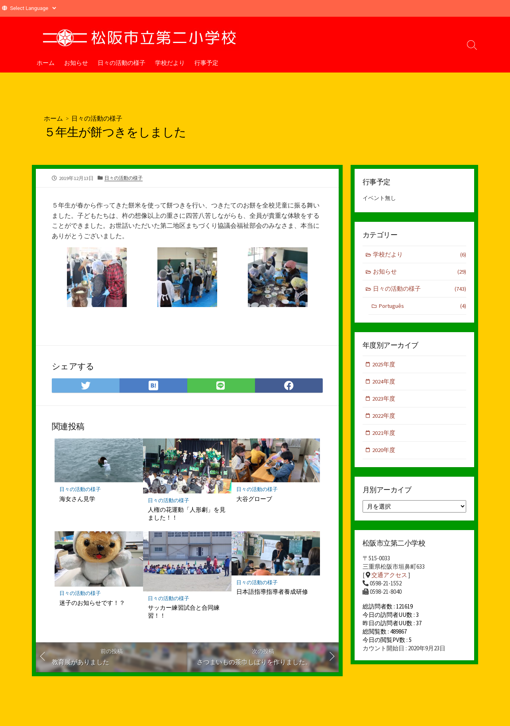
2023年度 (384, 399)
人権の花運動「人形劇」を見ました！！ (187, 513)
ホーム (46, 62)
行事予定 (206, 62)
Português (422, 306)
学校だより (170, 62)
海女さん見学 (77, 498)
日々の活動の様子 (121, 62)
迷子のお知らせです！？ (92, 602)
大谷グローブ (254, 498)
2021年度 (384, 434)
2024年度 (384, 382)
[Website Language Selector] (32, 8)
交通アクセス (389, 577)
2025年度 (384, 365)
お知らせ (76, 62)
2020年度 (384, 452)
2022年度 (384, 417)
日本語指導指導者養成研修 (272, 591)
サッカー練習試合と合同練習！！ (184, 611)
